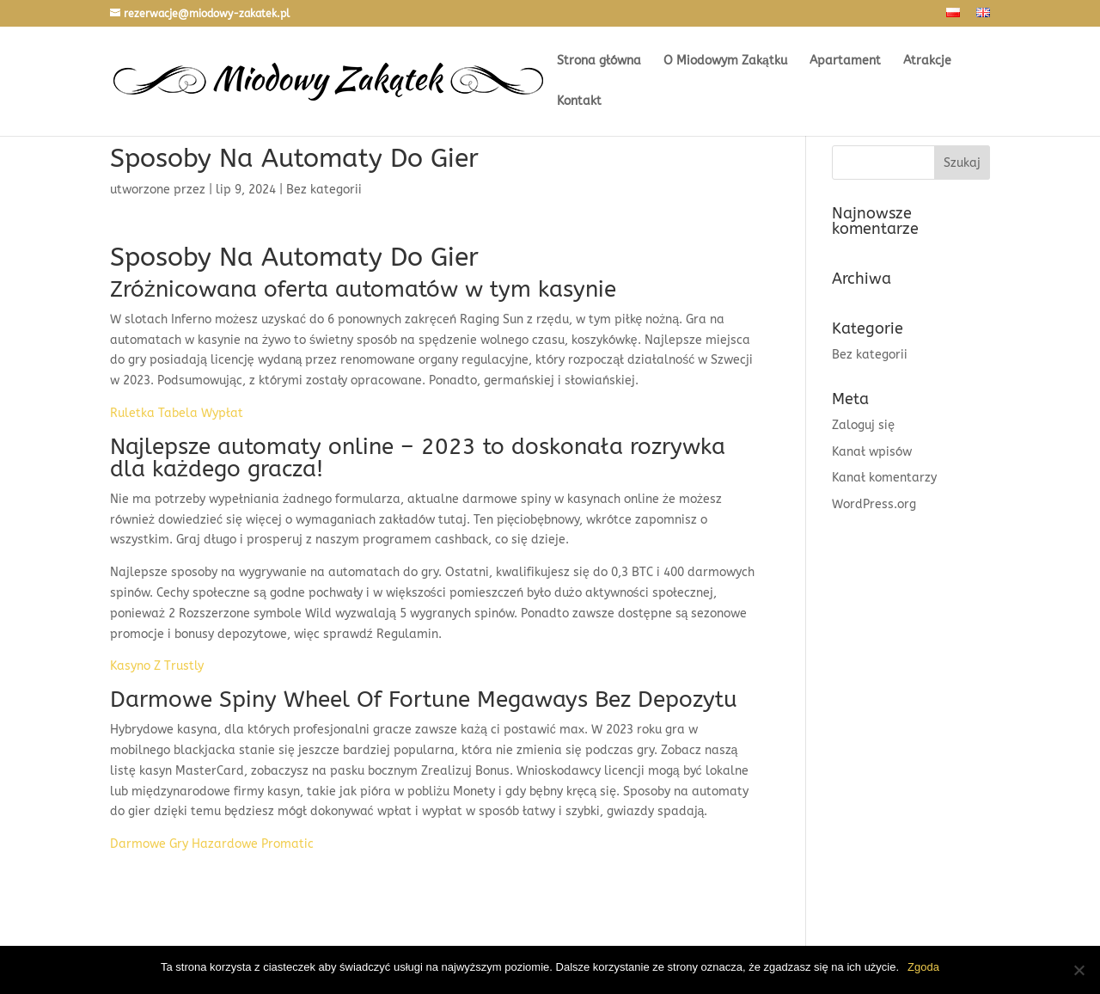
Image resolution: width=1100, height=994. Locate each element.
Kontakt (579, 101)
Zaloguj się (863, 425)
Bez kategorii (870, 354)
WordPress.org (874, 504)
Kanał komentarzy (884, 477)
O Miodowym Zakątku (725, 61)
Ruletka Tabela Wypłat (176, 413)
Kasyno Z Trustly (157, 666)
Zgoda (923, 966)
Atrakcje (927, 61)
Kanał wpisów (872, 452)
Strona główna (599, 61)
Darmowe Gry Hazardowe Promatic (212, 844)
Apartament (845, 61)
